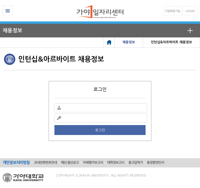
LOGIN (190, 11)
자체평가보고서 (93, 162)
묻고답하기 (135, 162)
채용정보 (12, 30)
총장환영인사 (155, 162)
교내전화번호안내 (45, 162)
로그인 (100, 130)
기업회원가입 (172, 11)
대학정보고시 (115, 162)
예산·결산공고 (70, 162)
